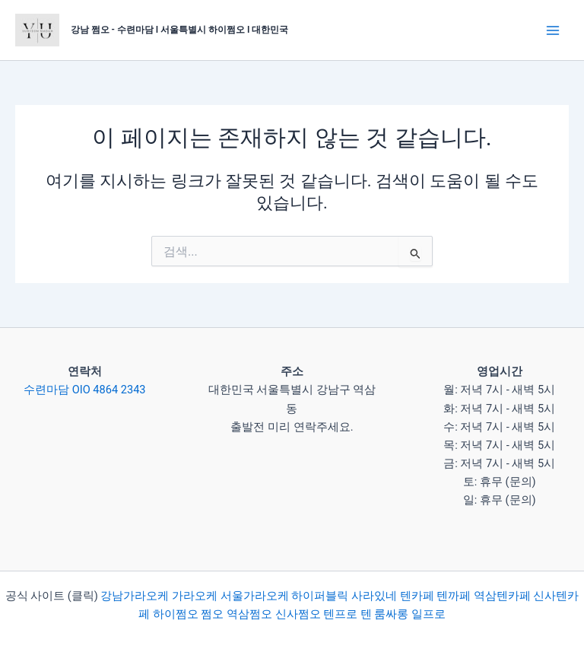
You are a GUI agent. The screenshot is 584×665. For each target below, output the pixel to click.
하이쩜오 (175, 614)
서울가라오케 (255, 596)
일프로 (428, 614)
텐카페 (417, 596)
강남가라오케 (134, 596)
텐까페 (453, 596)
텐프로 (340, 614)
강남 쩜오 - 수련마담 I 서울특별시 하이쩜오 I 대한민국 (180, 29)
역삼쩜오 (249, 614)
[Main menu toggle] (553, 30)
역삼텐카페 (502, 596)
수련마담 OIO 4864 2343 (84, 389)
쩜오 (212, 614)
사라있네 (374, 596)
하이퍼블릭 (319, 596)
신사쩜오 (298, 614)
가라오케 (194, 596)
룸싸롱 (391, 614)
